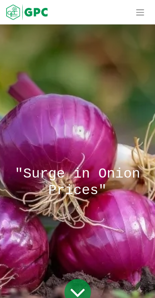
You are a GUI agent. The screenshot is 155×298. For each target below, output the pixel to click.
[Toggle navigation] (140, 12)
